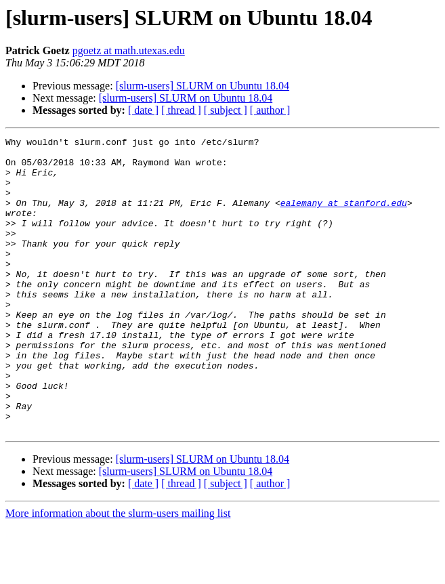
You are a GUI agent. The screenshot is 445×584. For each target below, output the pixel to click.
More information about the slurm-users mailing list (117, 572)
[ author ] (270, 110)
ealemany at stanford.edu (343, 217)
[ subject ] (225, 110)
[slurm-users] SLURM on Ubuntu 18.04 (202, 85)
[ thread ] (181, 110)
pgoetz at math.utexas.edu (128, 50)
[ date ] (143, 110)
